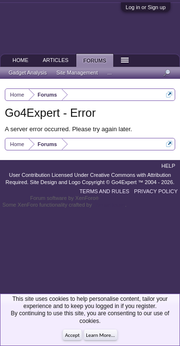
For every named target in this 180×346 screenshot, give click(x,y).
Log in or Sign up (146, 7)
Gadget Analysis (28, 72)
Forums (95, 60)
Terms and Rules (104, 191)
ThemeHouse (109, 205)
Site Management (77, 72)
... (110, 72)
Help (168, 166)
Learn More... (100, 335)
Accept (72, 335)
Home (20, 60)
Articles (56, 60)
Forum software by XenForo (64, 198)
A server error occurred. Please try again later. (68, 129)
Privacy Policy (156, 191)
